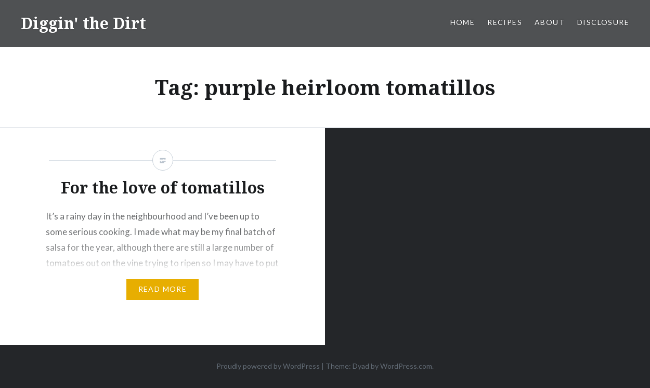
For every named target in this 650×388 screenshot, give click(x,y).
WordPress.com (406, 365)
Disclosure (603, 22)
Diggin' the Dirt (83, 23)
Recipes (504, 22)
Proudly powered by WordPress (268, 365)
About (550, 22)
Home (462, 22)
